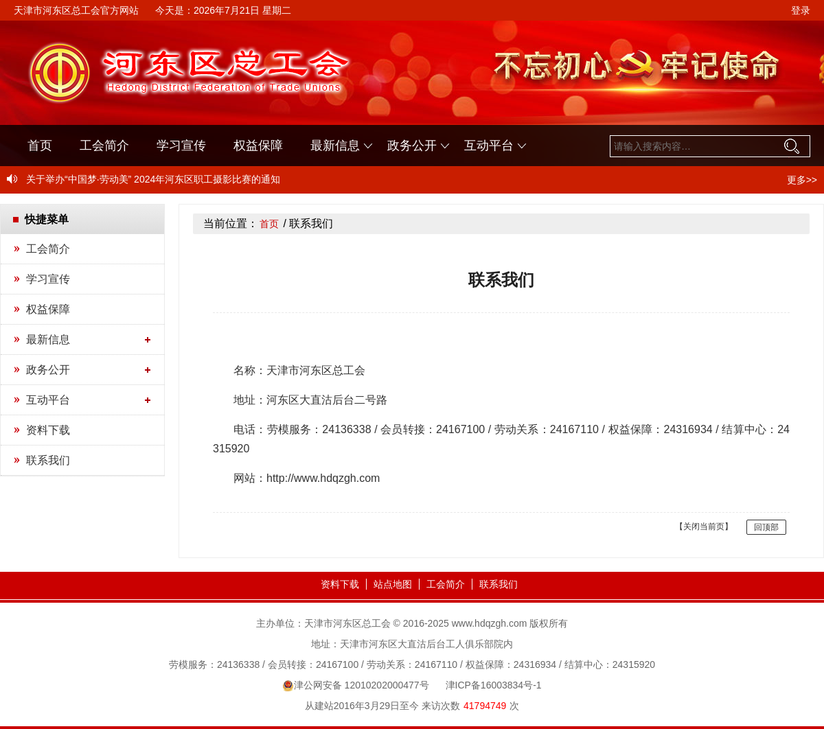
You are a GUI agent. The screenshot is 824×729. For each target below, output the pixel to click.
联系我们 (48, 460)
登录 (800, 10)
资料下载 (48, 430)
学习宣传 (181, 145)
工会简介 (104, 145)
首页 (39, 145)
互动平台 (489, 145)
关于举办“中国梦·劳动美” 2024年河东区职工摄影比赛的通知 (153, 179)
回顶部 (766, 527)
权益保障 (258, 145)
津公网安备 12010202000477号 (355, 685)
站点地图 (393, 584)
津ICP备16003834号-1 (494, 685)
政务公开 (412, 145)
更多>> (802, 179)
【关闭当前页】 (704, 526)
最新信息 (335, 145)
